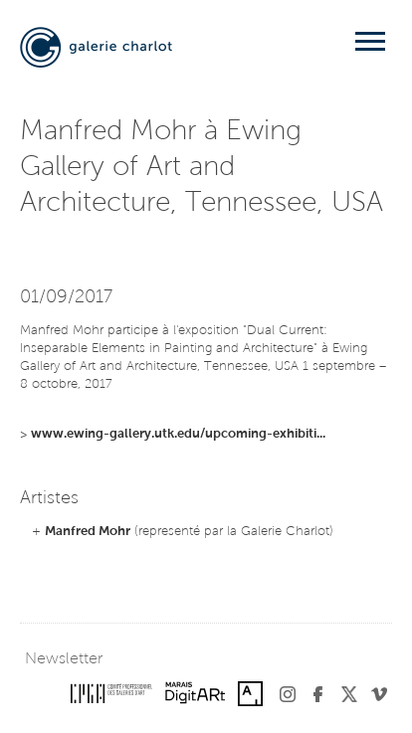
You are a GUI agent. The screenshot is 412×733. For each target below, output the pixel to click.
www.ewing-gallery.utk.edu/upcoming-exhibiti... (178, 434)
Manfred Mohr (87, 531)
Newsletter (64, 659)
